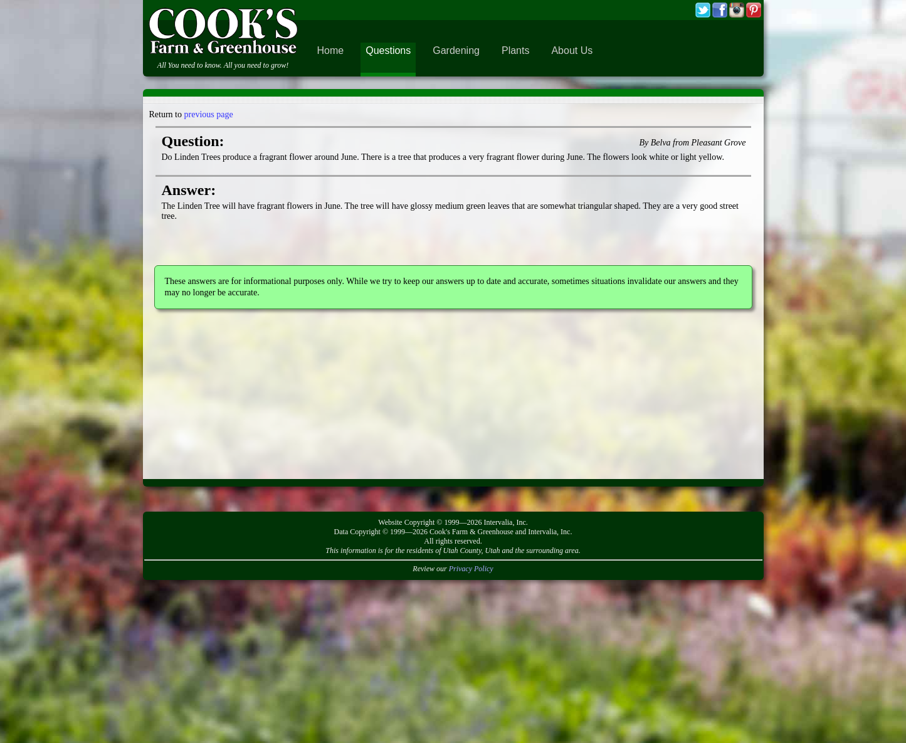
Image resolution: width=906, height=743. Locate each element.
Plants (515, 50)
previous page (208, 114)
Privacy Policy (471, 568)
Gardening (456, 50)
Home (330, 50)
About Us (572, 50)
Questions (388, 50)
